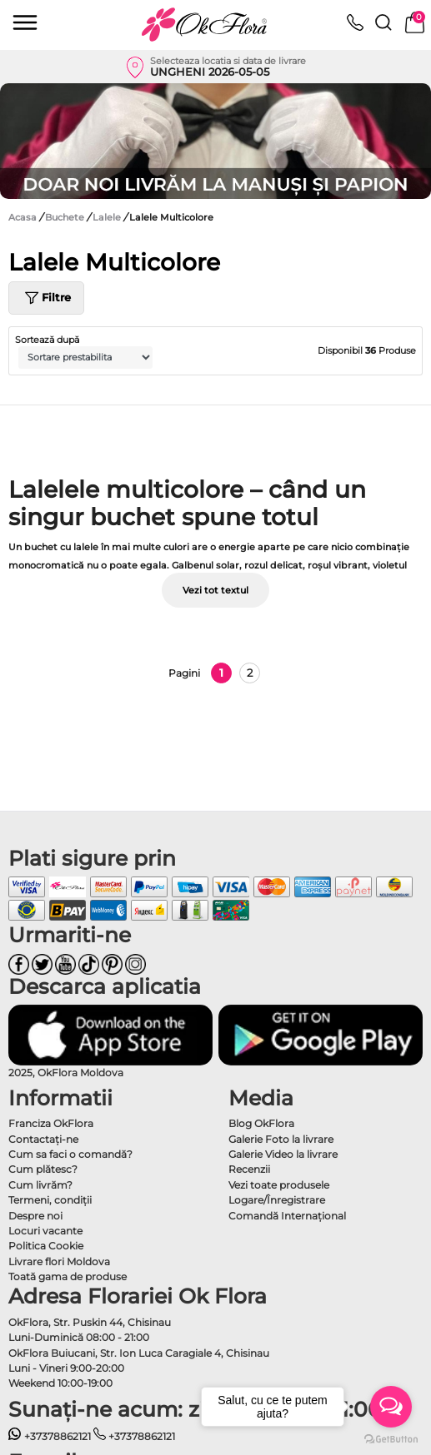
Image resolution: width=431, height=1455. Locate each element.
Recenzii (249, 1169)
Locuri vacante (45, 1230)
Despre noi (35, 1215)
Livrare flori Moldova (59, 1261)
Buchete (66, 217)
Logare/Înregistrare (276, 1200)
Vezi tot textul (215, 590)
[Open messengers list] (391, 1407)
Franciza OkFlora (50, 1123)
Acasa (22, 217)
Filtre (46, 298)
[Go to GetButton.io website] (391, 1438)
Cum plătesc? (43, 1169)
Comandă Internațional (287, 1215)
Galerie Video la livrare (283, 1154)
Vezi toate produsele (278, 1185)
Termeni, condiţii (50, 1200)
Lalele (108, 217)
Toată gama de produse (67, 1276)
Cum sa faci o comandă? (70, 1154)
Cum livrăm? (40, 1185)
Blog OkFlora (261, 1123)
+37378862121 (49, 1436)
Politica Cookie (45, 1245)
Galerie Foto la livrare (280, 1139)
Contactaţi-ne (43, 1139)
